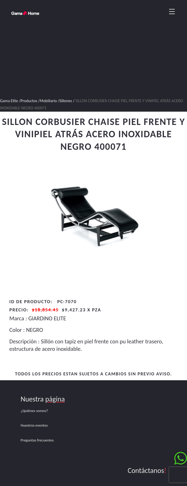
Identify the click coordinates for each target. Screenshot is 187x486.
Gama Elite (9, 100)
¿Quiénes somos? (34, 410)
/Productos (28, 100)
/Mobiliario (48, 100)
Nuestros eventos (34, 425)
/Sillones (65, 100)
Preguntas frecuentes (37, 440)
